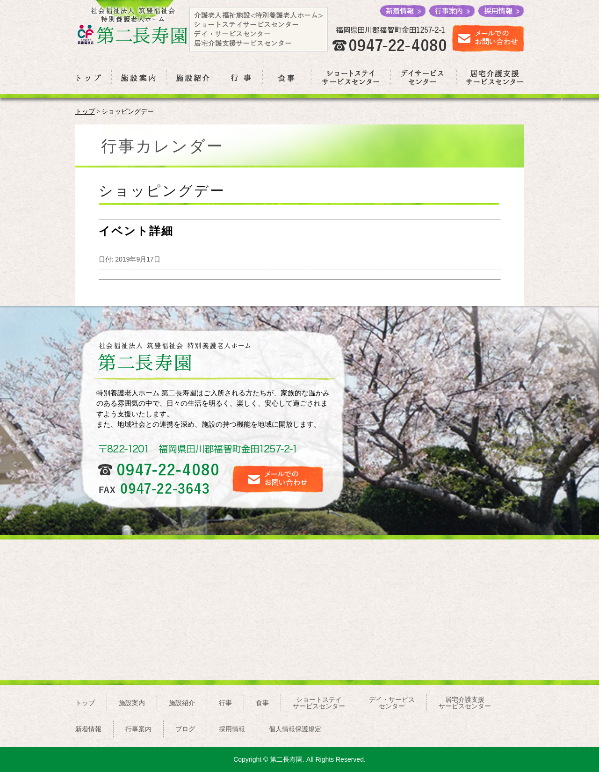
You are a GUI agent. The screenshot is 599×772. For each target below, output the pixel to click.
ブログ (185, 729)
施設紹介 (182, 702)
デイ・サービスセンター (392, 703)
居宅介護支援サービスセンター (465, 703)
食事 (262, 702)
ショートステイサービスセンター (319, 703)
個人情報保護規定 (295, 729)
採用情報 (232, 729)
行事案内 (138, 729)
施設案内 (132, 702)
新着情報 (88, 729)
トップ (85, 111)
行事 (225, 702)
